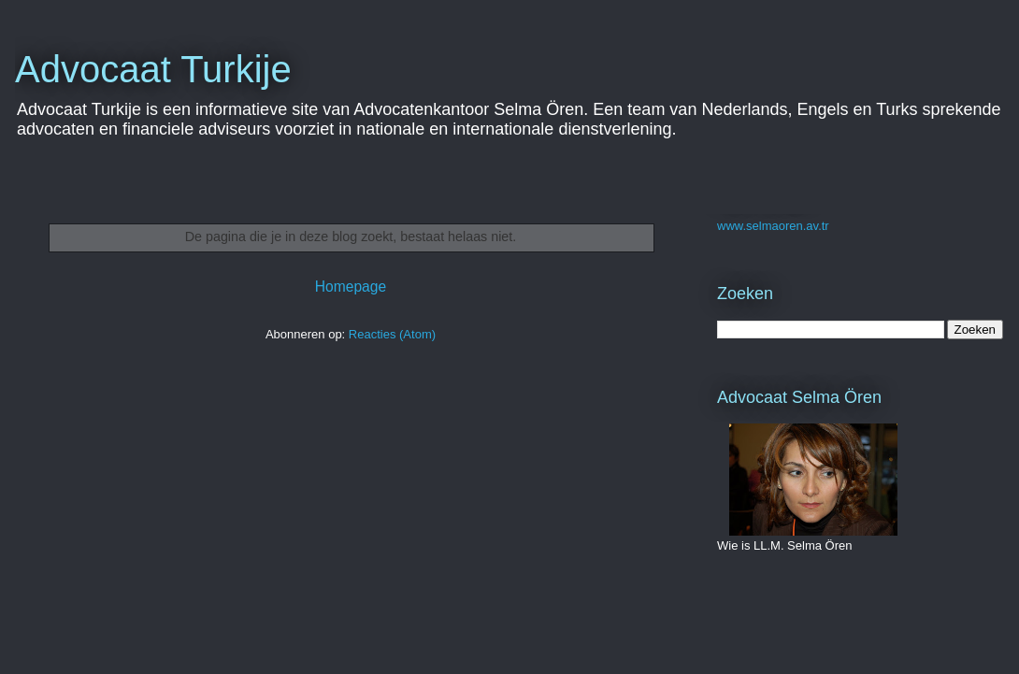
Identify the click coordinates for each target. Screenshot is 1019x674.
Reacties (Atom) (392, 334)
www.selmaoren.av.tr (773, 226)
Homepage (350, 286)
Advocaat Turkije (153, 69)
